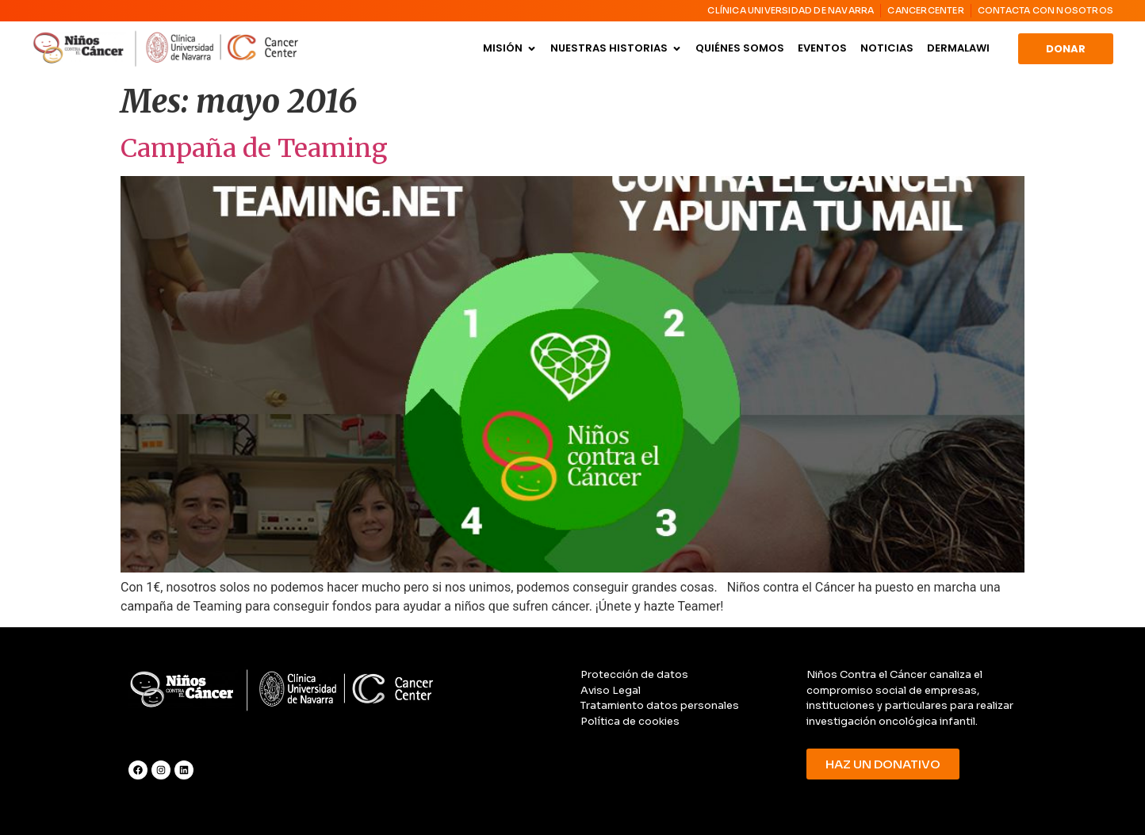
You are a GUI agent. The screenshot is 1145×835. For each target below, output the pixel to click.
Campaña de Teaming (254, 148)
